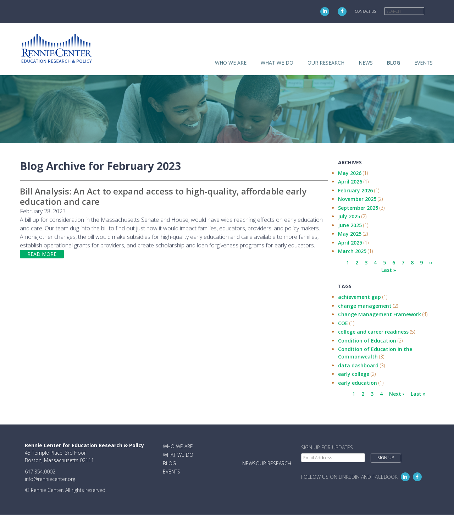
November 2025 (357, 199)
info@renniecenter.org (50, 479)
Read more (41, 254)
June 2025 (350, 225)
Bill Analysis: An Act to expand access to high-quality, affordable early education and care (163, 196)
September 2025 (358, 207)
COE (343, 323)
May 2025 (349, 233)
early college (353, 374)
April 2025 (350, 242)
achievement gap (359, 297)
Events (423, 62)
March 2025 (352, 251)
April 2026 (350, 181)
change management (365, 305)
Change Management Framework (379, 314)
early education (357, 382)
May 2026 (349, 173)
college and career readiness (373, 331)
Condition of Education (367, 340)
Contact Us (365, 11)
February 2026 (355, 190)
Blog (393, 62)
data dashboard (358, 365)
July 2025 (349, 216)
